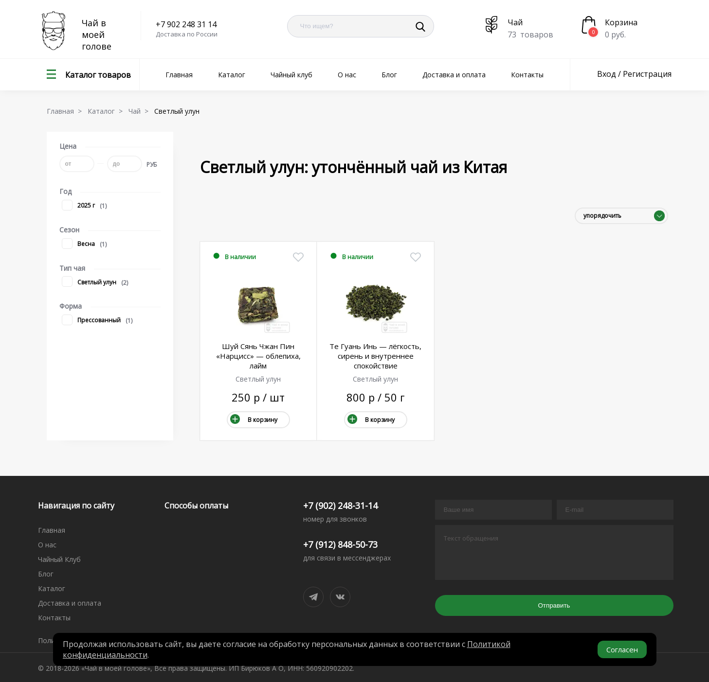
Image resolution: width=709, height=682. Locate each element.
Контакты (527, 74)
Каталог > (107, 111)
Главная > (66, 111)
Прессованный (91, 320)
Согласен (622, 649)
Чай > (140, 111)
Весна (78, 244)
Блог (389, 74)
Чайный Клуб (59, 559)
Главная (179, 74)
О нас (347, 74)
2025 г (78, 205)
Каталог (231, 74)
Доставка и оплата (454, 74)
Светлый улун (89, 282)
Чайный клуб (291, 74)
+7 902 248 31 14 (186, 24)
